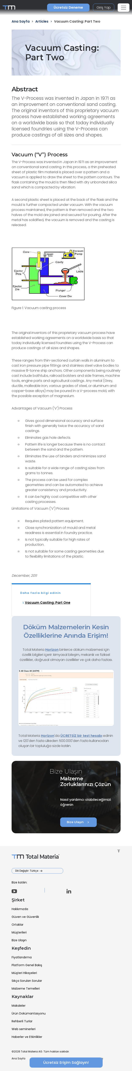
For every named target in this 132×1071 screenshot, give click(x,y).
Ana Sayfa (18, 1058)
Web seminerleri (23, 1029)
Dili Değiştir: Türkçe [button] (27, 870)
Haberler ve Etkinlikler (27, 1037)
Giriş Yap (104, 7)
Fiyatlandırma (22, 957)
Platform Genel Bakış (27, 965)
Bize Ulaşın (78, 822)
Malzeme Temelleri (26, 988)
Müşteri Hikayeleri (24, 973)
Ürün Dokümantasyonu (29, 1013)
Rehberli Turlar (22, 1021)
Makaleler (19, 1005)
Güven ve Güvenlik (25, 917)
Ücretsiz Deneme (68, 7)
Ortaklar (17, 924)
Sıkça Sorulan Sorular (27, 981)
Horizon (47, 735)
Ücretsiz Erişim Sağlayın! (66, 1062)
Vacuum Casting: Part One (47, 602)
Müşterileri (19, 932)
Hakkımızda (20, 909)
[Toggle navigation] (123, 7)
